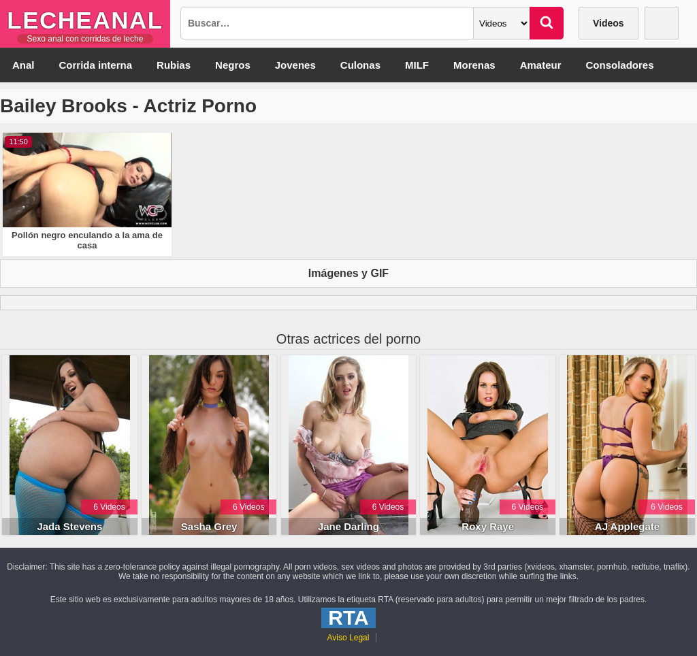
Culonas (360, 65)
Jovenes (295, 65)
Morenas (474, 65)
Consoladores (620, 65)
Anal (23, 65)
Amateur (541, 65)
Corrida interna (96, 65)
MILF (417, 65)
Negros (232, 65)
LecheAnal (85, 20)
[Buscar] (547, 23)
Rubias (174, 65)
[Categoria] (502, 23)
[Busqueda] (327, 23)
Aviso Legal (348, 637)
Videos (608, 23)
